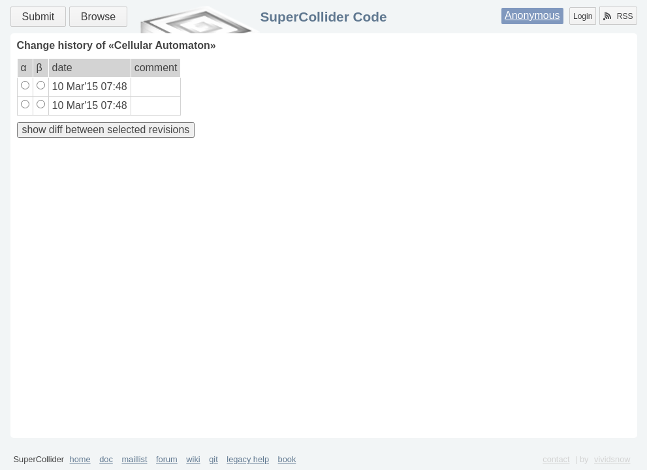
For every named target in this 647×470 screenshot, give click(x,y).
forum (167, 459)
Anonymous (532, 15)
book (287, 459)
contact (556, 459)
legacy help (248, 459)
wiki (193, 459)
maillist (134, 459)
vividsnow (612, 459)
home (80, 459)
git (213, 459)
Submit (38, 16)
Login (582, 16)
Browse (98, 16)
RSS (618, 16)
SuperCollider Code (323, 16)
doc (106, 459)
